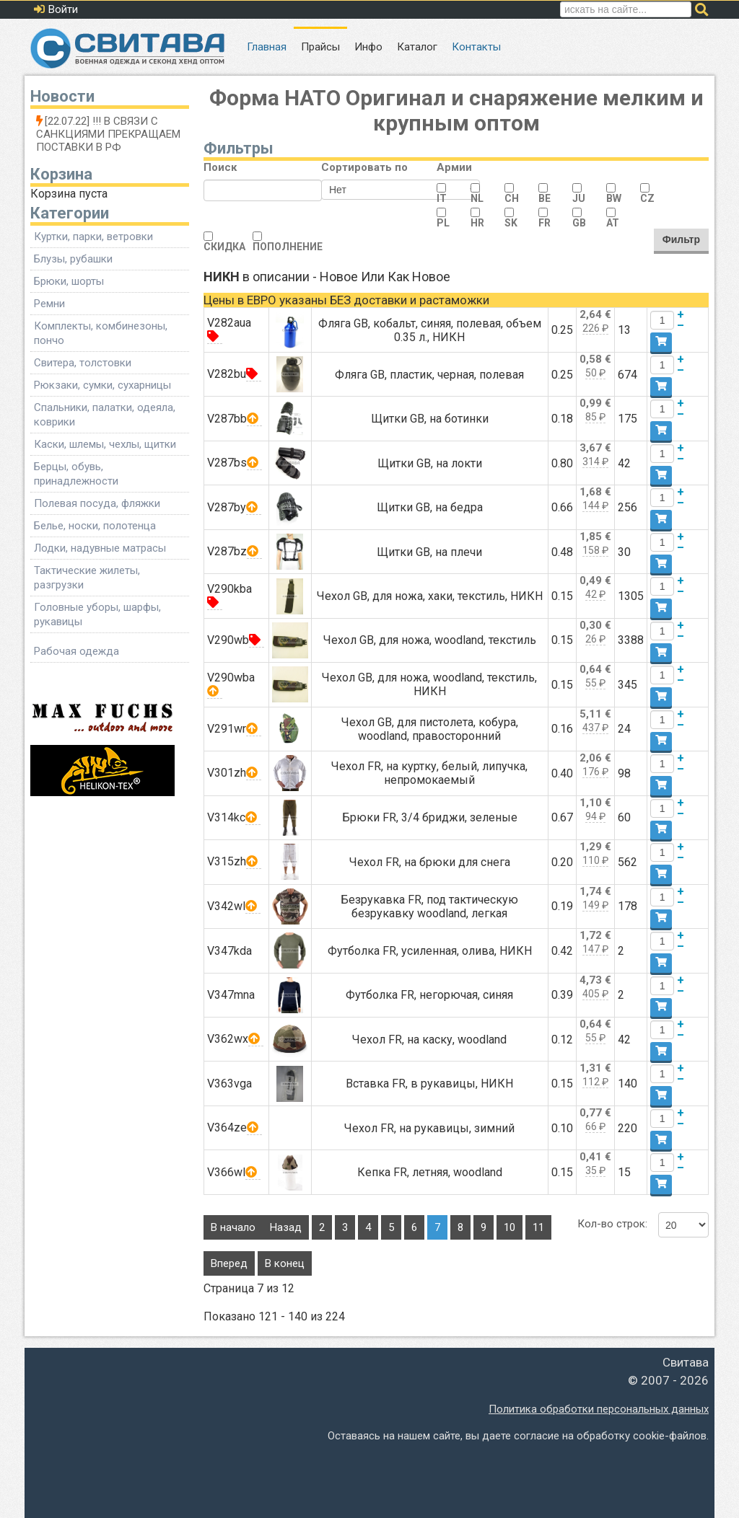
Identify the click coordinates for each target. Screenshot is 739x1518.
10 (509, 1227)
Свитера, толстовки (82, 362)
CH (511, 198)
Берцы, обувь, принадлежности (76, 473)
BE (544, 198)
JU (578, 198)
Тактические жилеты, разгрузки (87, 577)
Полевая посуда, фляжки (97, 503)
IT (442, 198)
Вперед (229, 1263)
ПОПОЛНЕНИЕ (288, 246)
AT (612, 223)
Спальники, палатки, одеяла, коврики (104, 414)
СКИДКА (224, 246)
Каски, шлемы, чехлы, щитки (105, 444)
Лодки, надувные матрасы (100, 548)
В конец (285, 1263)
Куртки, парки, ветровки (93, 236)
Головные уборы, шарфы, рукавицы (97, 614)
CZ (647, 198)
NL (477, 198)
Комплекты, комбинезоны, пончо (100, 333)
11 (538, 1227)
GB (579, 223)
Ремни (49, 303)
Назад (286, 1227)
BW (613, 198)
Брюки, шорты (69, 281)
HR (477, 223)
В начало (233, 1227)
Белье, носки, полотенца (95, 525)
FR (544, 223)
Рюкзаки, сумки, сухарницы (102, 385)
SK (510, 223)
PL (443, 223)
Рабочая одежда (76, 651)
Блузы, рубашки (73, 258)
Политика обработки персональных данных (599, 1409)
